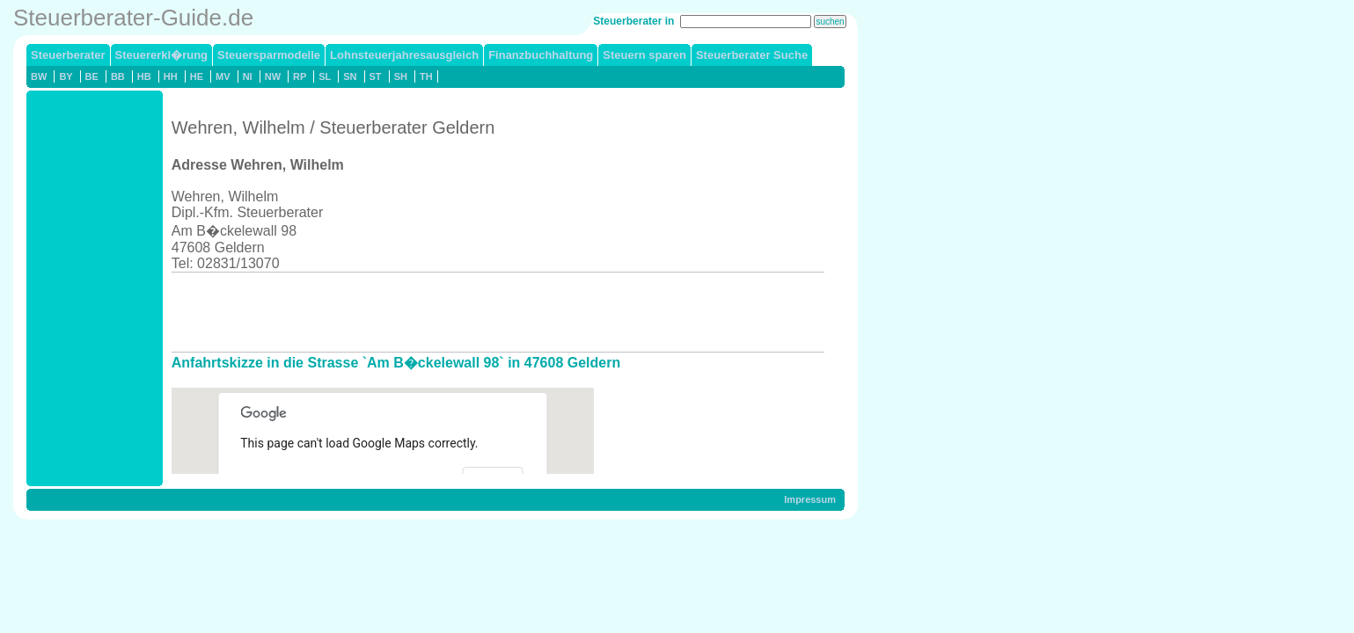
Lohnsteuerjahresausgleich (404, 55)
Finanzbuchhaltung (540, 55)
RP (299, 76)
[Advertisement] (492, 312)
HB (144, 76)
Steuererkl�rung (161, 55)
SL (324, 76)
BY (65, 76)
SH (400, 76)
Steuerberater (68, 55)
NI (248, 76)
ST (376, 76)
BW (39, 76)
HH (171, 76)
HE (196, 76)
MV (223, 76)
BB (118, 76)
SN (349, 76)
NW (273, 76)
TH (426, 76)
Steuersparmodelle (268, 55)
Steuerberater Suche (752, 55)
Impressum (810, 499)
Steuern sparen (644, 55)
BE (92, 76)
